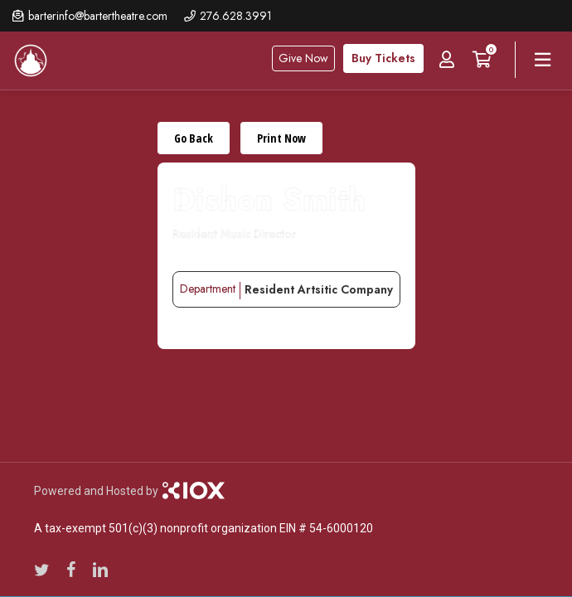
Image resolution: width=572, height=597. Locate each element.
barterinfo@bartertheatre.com (97, 15)
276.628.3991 (236, 15)
